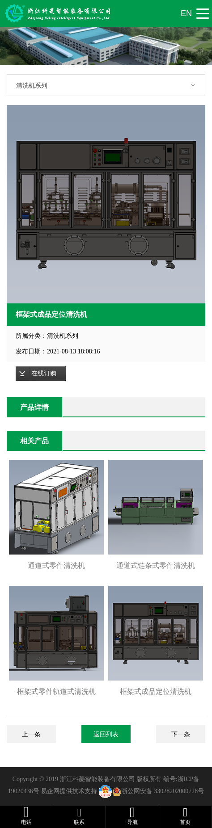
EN (186, 13)
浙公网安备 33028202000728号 (162, 791)
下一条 (180, 734)
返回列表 (106, 734)
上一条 (31, 734)
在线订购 (43, 373)
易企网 (50, 791)
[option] (106, 204)
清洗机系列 (31, 85)
